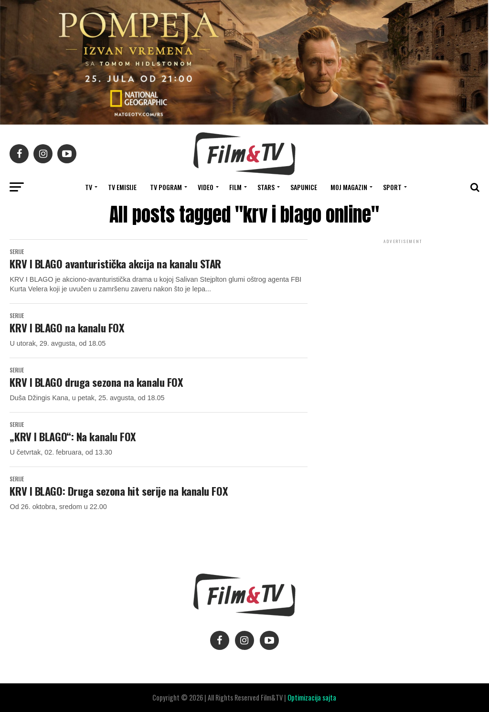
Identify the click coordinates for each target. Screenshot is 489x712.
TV (88, 187)
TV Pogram (166, 187)
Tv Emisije (122, 187)
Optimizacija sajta (311, 697)
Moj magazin (348, 187)
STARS (266, 187)
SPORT (392, 187)
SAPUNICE (303, 187)
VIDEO (205, 187)
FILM (235, 187)
